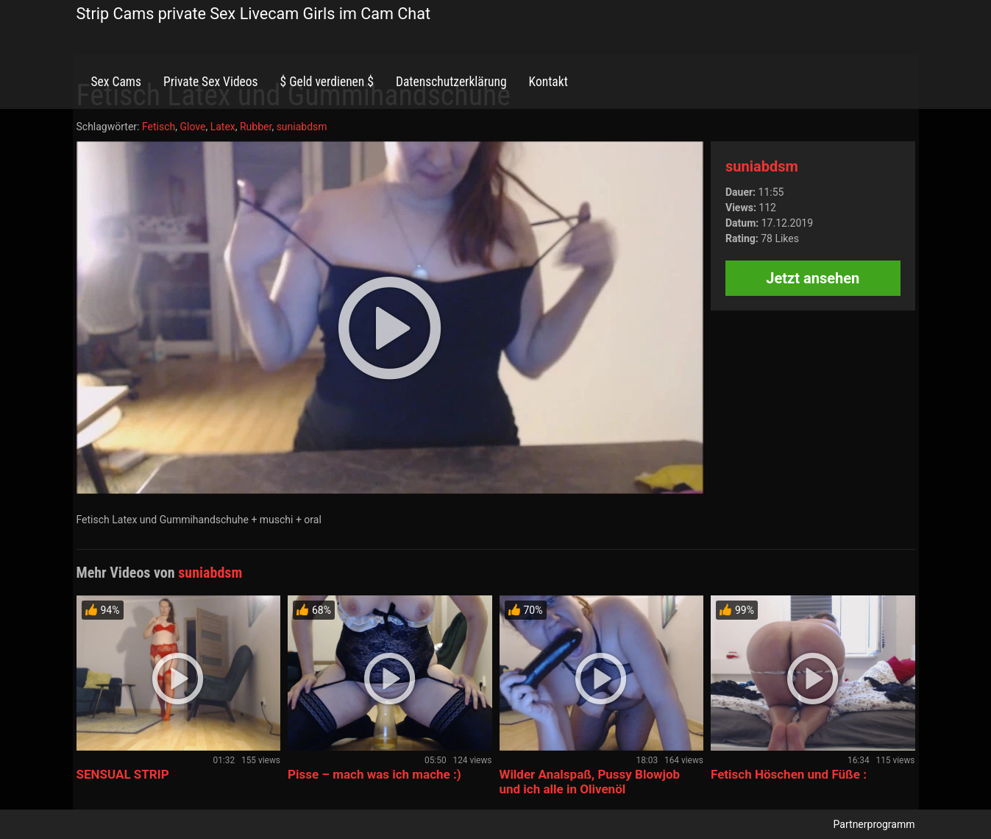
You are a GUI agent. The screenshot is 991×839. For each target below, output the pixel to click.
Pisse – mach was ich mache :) (374, 774)
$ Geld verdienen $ (327, 81)
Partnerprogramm (874, 824)
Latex (222, 126)
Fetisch (158, 126)
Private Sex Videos (210, 81)
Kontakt (548, 81)
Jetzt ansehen (812, 278)
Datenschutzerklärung (451, 81)
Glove (192, 126)
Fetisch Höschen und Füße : (789, 774)
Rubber (255, 126)
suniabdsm (302, 126)
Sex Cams (116, 81)
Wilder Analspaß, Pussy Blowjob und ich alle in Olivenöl (590, 781)
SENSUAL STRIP (123, 774)
